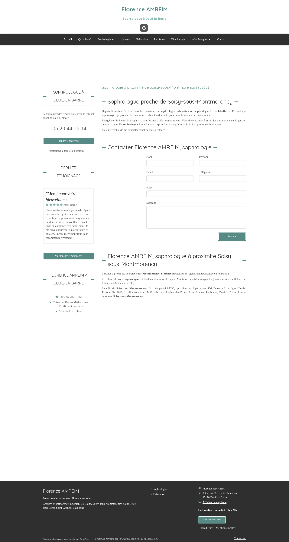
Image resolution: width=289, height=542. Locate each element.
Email (149, 172)
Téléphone (205, 172)
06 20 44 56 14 (69, 128)
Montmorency (185, 279)
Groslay (130, 282)
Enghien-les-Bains (219, 279)
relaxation (223, 273)
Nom (149, 156)
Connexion (240, 538)
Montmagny (201, 279)
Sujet (149, 187)
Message (151, 202)
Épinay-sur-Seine (112, 282)
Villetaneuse (238, 279)
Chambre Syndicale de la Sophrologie (139, 538)
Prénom (203, 156)
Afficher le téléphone (71, 311)
